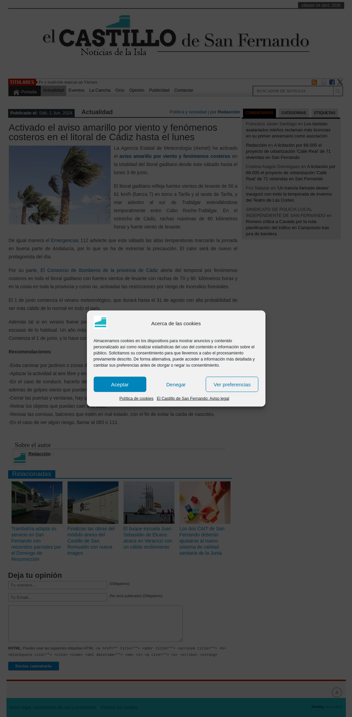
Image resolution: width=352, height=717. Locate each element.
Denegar (176, 384)
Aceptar (120, 384)
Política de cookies (136, 398)
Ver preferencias (232, 384)
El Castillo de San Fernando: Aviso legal (193, 398)
